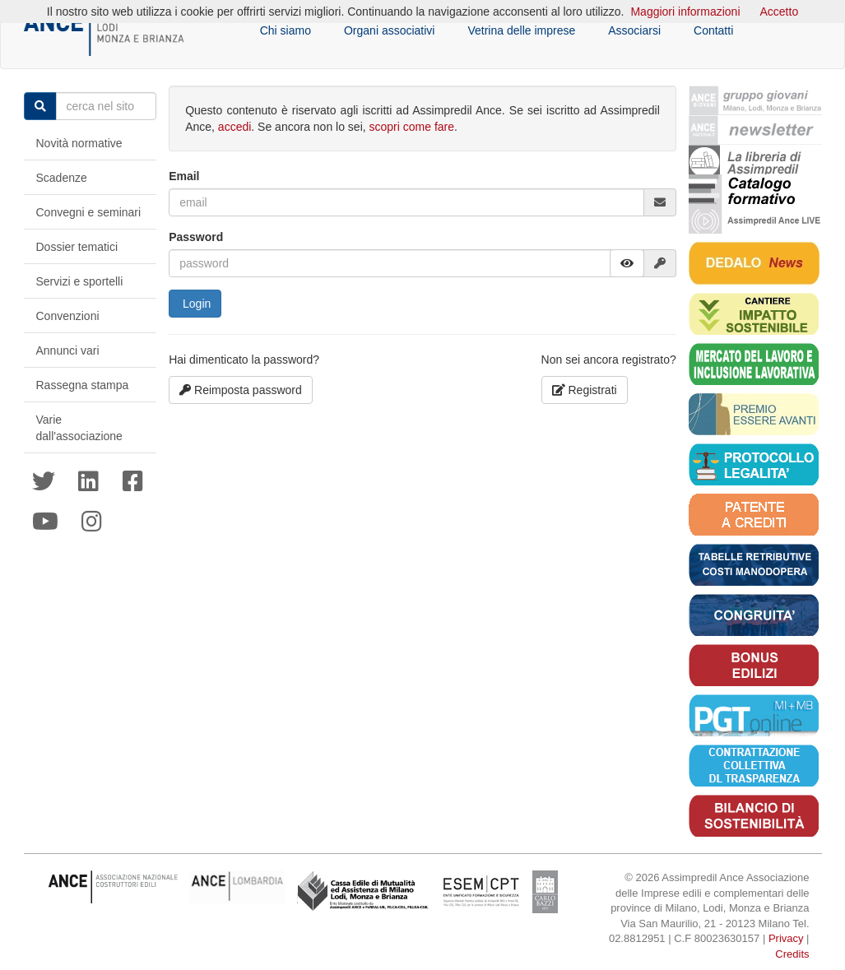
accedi (234, 126)
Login (195, 303)
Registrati (584, 390)
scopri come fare (411, 126)
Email (184, 176)
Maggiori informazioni (685, 11)
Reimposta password (240, 390)
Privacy (786, 938)
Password (196, 237)
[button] (627, 263)
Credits (792, 954)
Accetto (779, 11)
